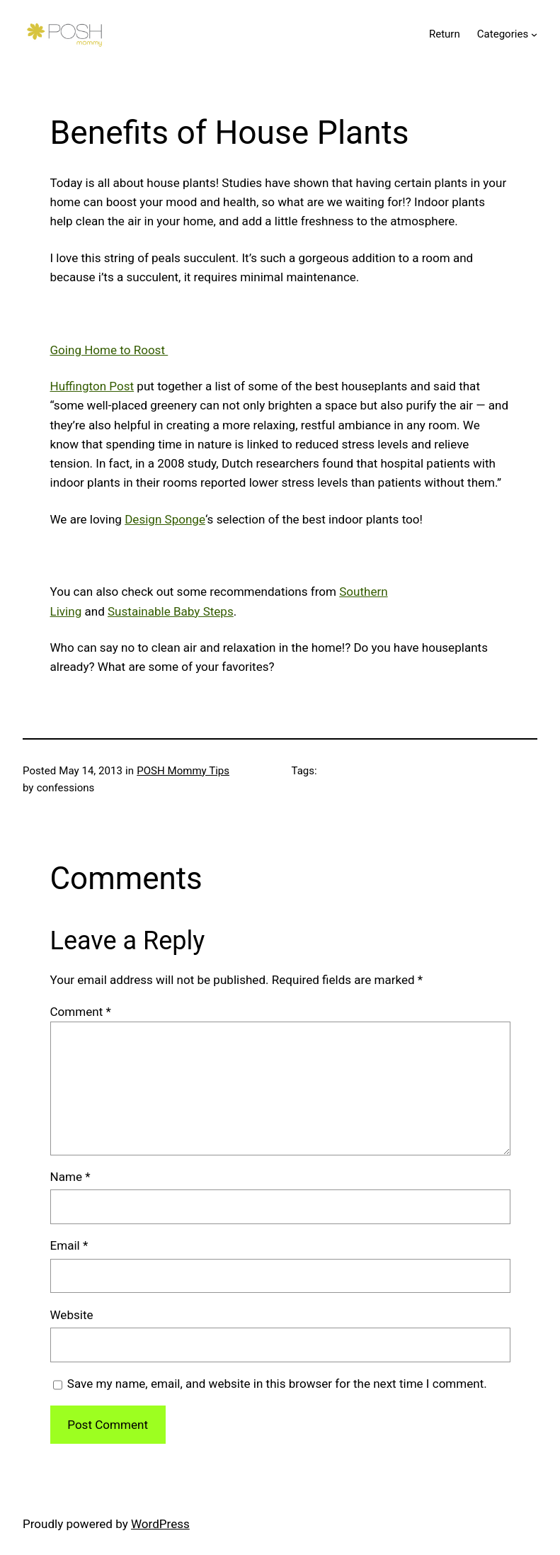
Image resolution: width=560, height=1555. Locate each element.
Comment (80, 1012)
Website (71, 1315)
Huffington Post (92, 386)
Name (70, 1177)
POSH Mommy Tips (183, 770)
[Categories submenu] (534, 34)
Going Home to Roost (109, 350)
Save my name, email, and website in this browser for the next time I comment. (277, 1383)
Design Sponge (165, 519)
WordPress (160, 1524)
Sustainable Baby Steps (171, 611)
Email (69, 1245)
